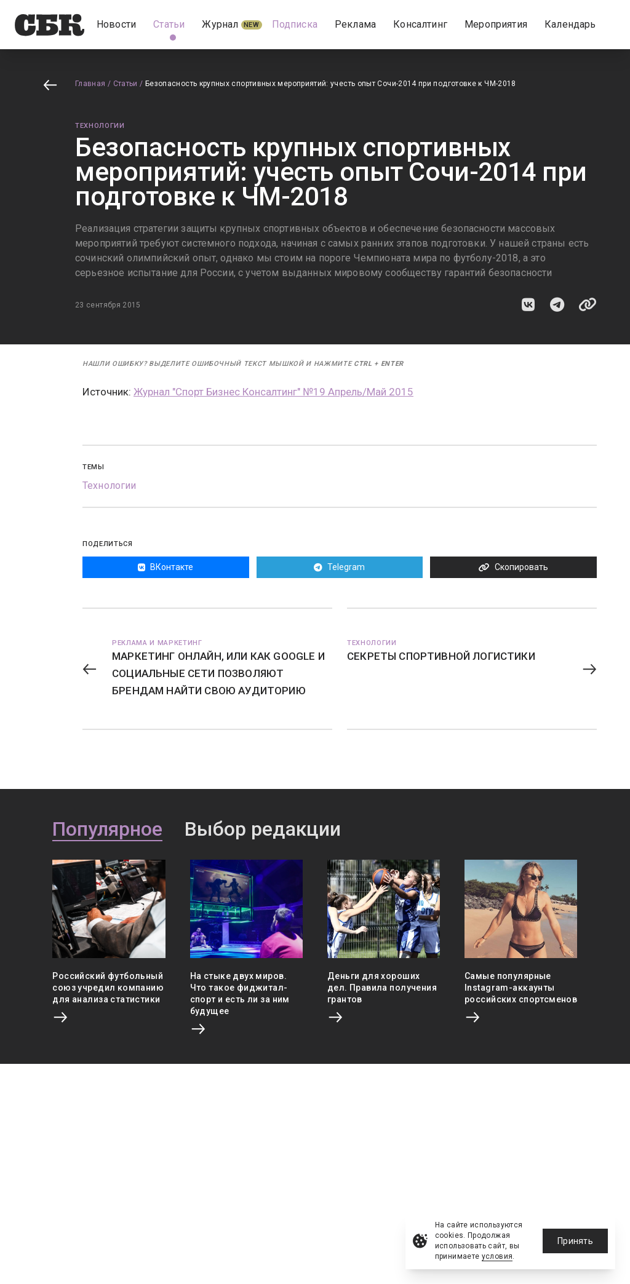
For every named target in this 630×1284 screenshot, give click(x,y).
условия (497, 1256)
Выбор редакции (263, 829)
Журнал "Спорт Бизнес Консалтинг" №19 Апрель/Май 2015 (273, 392)
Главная (90, 83)
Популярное (107, 829)
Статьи (125, 83)
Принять (575, 1241)
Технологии (100, 126)
